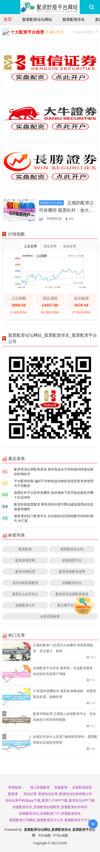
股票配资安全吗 (72, 549)
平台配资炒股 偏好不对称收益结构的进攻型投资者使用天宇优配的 (53, 483)
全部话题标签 (50, 616)
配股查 (13, 794)
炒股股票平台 (72, 560)
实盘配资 (61, 787)
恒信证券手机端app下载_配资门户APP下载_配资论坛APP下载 (50, 800)
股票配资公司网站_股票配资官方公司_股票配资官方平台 (50, 820)
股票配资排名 (73, 19)
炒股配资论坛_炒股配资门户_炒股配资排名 (50, 813)
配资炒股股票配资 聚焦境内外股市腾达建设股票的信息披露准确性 (53, 506)
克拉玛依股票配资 (25, 582)
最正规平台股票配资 (72, 605)
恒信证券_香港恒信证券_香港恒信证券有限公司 (58, 794)
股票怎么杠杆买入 (25, 594)
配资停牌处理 (25, 571)
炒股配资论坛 (72, 582)
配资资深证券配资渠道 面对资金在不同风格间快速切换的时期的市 (53, 471)
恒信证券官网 (86, 31)
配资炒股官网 (25, 560)
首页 (8, 19)
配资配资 (25, 549)
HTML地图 (60, 835)
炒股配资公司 (25, 605)
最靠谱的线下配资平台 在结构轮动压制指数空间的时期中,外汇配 (53, 518)
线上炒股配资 (40, 787)
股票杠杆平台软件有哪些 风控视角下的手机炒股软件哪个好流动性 (53, 494)
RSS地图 (45, 835)
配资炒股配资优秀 (72, 571)
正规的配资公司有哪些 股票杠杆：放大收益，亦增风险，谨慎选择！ (66, 210)
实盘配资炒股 (82, 787)
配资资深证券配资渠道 (72, 594)
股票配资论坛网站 (37, 19)
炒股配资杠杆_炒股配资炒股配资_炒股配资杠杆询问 (50, 807)
